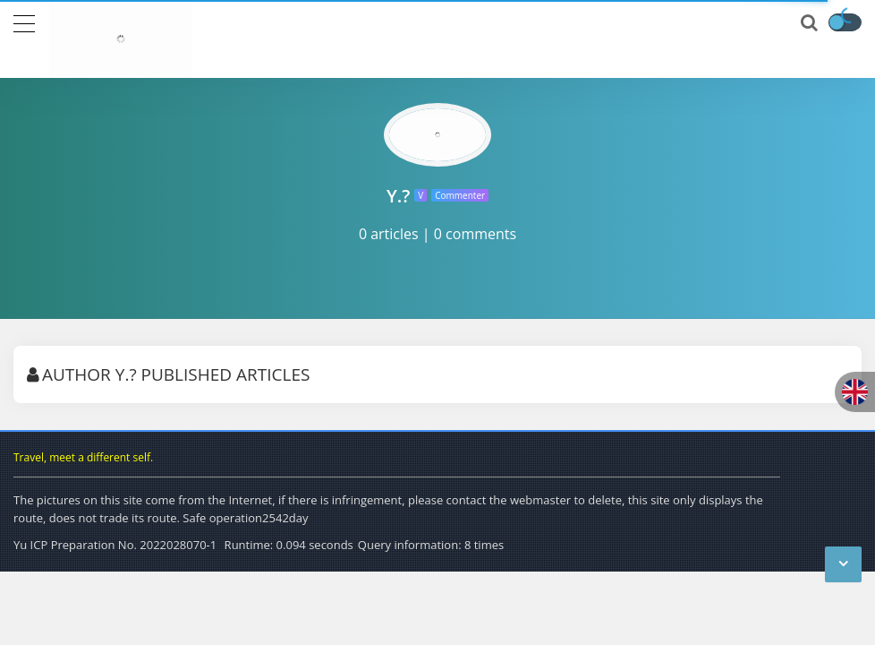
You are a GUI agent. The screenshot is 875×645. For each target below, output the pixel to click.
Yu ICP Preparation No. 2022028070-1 (115, 545)
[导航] (24, 21)
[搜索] (810, 23)
